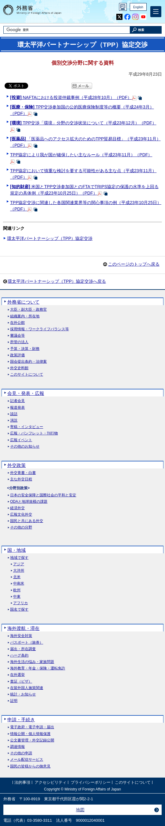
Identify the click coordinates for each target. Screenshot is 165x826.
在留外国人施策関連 (26, 688)
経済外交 (17, 508)
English (138, 7)
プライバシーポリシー (91, 782)
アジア (18, 564)
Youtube (143, 17)
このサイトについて (26, 375)
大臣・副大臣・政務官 (28, 310)
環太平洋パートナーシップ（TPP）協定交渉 (49, 238)
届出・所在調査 (23, 649)
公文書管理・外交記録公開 (32, 740)
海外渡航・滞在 (23, 628)
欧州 (17, 590)
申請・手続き (21, 719)
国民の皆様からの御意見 (30, 766)
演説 (13, 420)
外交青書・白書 (23, 473)
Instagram (135, 17)
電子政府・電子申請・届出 (32, 727)
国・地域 (16, 550)
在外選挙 (17, 675)
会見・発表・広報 (25, 393)
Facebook (127, 17)
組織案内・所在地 (24, 316)
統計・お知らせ (23, 694)
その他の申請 (21, 753)
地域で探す (19, 558)
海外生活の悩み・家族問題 (32, 662)
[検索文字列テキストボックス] (66, 30)
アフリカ (20, 603)
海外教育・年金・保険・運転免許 (37, 668)
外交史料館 (19, 368)
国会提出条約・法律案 (28, 362)
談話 (13, 414)
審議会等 (17, 336)
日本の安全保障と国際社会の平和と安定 (43, 495)
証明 (13, 701)
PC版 (123, 7)
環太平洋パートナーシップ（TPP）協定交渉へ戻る (57, 281)
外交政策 (16, 465)
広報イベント (21, 440)
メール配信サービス (26, 760)
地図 (80, 809)
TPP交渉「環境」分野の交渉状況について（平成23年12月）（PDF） (83, 122)
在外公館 (17, 323)
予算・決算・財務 (24, 349)
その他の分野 (21, 527)
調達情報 (17, 747)
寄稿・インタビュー (26, 427)
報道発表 (17, 408)
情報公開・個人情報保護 (30, 734)
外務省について (23, 302)
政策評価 (17, 355)
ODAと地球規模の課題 (28, 502)
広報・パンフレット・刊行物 (34, 433)
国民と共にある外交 (26, 521)
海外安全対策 (21, 636)
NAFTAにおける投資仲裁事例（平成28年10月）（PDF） (71, 97)
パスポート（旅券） (26, 643)
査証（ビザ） (21, 682)
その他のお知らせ (24, 447)
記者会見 (17, 401)
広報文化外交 (21, 515)
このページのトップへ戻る (133, 264)
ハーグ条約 (19, 655)
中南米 (18, 583)
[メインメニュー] (155, 11)
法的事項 (22, 782)
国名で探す (19, 610)
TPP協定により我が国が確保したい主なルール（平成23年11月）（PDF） (81, 154)
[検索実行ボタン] (146, 30)
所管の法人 (19, 342)
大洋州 (18, 571)
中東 (17, 597)
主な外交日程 (21, 479)
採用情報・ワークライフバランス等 (39, 329)
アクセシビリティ (50, 782)
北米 (17, 577)
